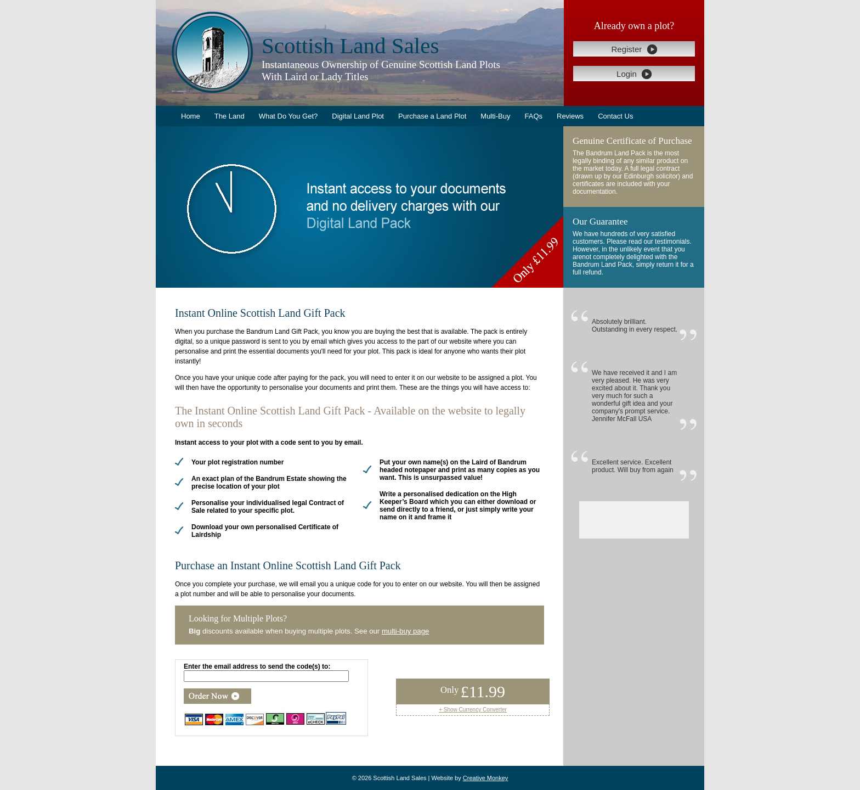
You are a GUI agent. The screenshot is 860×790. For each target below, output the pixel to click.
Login (634, 74)
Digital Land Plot (358, 116)
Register (634, 49)
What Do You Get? (288, 116)
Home (190, 116)
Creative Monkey (485, 778)
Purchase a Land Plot (432, 116)
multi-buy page (405, 631)
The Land (229, 116)
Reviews (570, 116)
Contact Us (615, 116)
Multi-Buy (495, 116)
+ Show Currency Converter (473, 710)
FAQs (533, 116)
